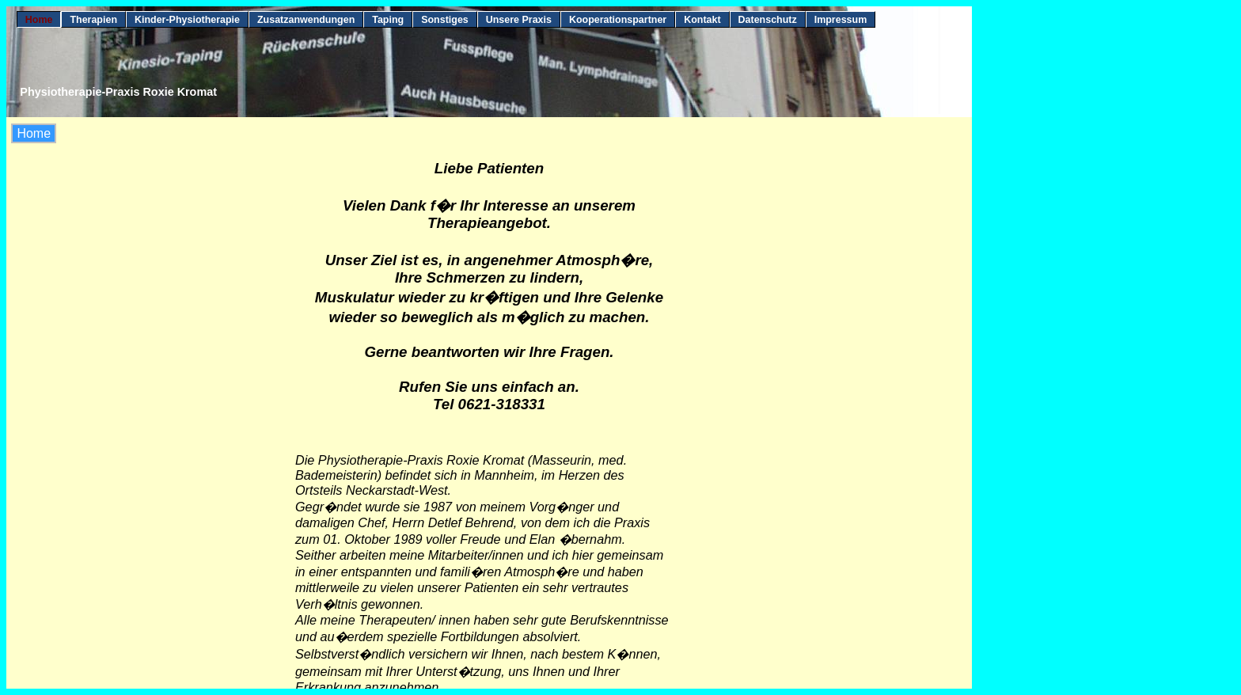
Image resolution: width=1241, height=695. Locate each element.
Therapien (93, 19)
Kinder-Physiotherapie (187, 19)
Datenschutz (767, 19)
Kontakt (702, 19)
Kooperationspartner (617, 19)
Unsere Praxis (519, 19)
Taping (388, 19)
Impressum (840, 19)
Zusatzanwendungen (306, 19)
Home (39, 19)
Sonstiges (445, 19)
